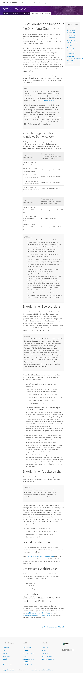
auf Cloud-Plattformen (40, 612)
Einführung (15, 13)
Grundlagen (25, 13)
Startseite (7, 13)
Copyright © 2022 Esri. (9, 669)
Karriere (44, 650)
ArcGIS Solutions (28, 661)
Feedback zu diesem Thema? (54, 626)
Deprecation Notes (43, 76)
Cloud (41, 3)
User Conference (47, 655)
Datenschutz (30, 669)
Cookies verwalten (40, 669)
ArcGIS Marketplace (29, 664)
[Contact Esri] (72, 649)
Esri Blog (45, 653)
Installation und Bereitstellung (40, 13)
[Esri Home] (66, 643)
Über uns (45, 647)
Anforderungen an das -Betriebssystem (72, 30)
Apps (46, 3)
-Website (48, 100)
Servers (26, 3)
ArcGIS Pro (26, 650)
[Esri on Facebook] (66, 649)
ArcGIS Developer (28, 658)
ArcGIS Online (27, 647)
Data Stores (34, 3)
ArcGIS (25, 655)
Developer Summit (48, 658)
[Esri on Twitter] (63, 649)
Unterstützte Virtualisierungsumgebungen (37, 615)
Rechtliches (49, 669)
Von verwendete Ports (40, 556)
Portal (21, 3)
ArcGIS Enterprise (10, 3)
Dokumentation (8, 664)
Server (5, 653)
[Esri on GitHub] (69, 649)
